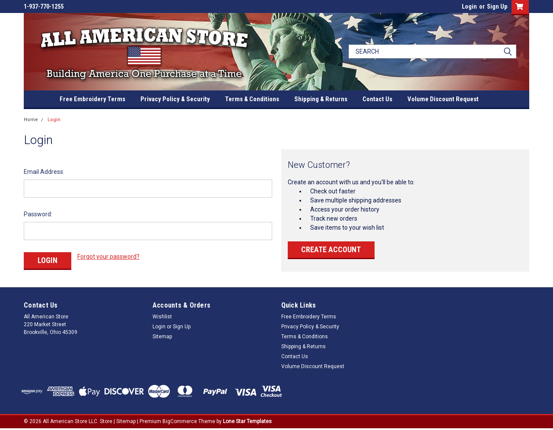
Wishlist (162, 317)
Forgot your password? (108, 256)
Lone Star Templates (247, 421)
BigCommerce (179, 421)
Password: (38, 214)
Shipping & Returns (320, 99)
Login (469, 6)
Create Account (331, 249)
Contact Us (377, 99)
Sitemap (162, 337)
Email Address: (44, 171)
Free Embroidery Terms (92, 99)
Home (31, 119)
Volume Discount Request (443, 99)
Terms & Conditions (252, 99)
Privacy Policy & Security (175, 99)
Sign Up (497, 6)
